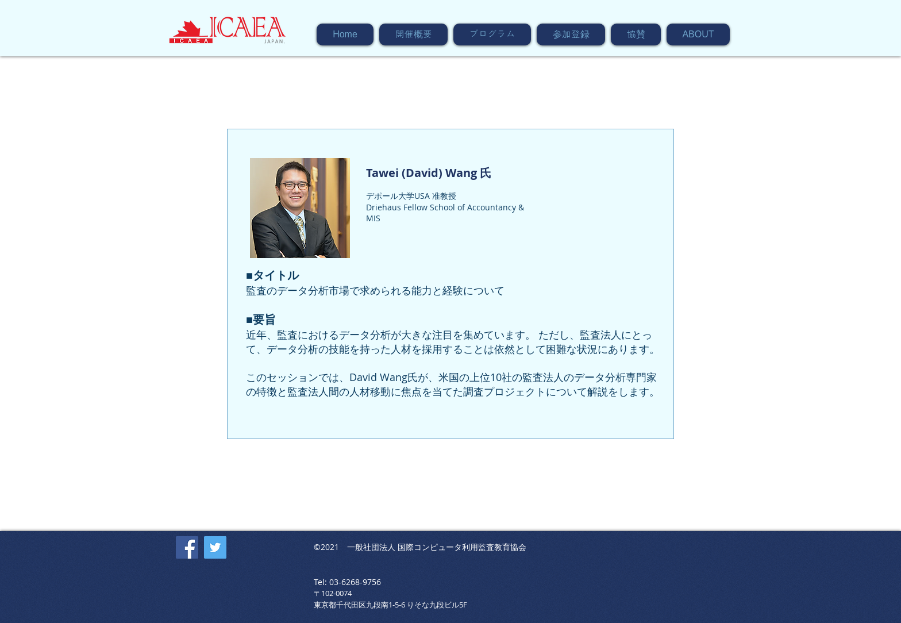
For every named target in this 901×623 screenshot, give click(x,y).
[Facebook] (187, 547)
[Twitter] (215, 547)
